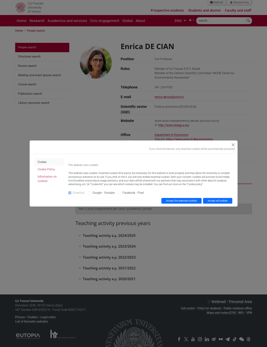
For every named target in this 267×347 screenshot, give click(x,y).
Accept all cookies (218, 200)
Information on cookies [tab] (47, 179)
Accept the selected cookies (181, 200)
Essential (78, 192)
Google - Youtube (103, 192)
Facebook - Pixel (133, 192)
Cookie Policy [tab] (46, 169)
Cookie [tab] (42, 162)
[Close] (233, 145)
